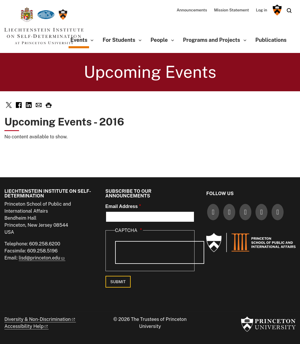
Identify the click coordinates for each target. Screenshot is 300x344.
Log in (261, 10)
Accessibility (26, 326)
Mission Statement (231, 10)
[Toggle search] (289, 10)
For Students (119, 40)
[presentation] (159, 252)
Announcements (192, 10)
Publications (271, 40)
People (159, 40)
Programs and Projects (211, 40)
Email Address (121, 206)
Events (79, 39)
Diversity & (40, 319)
